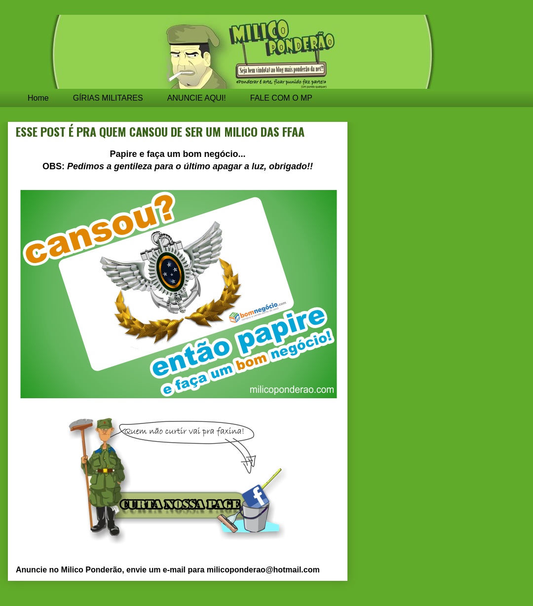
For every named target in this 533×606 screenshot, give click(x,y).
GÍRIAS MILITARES (108, 98)
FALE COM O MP (281, 98)
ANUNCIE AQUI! (196, 98)
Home (38, 98)
